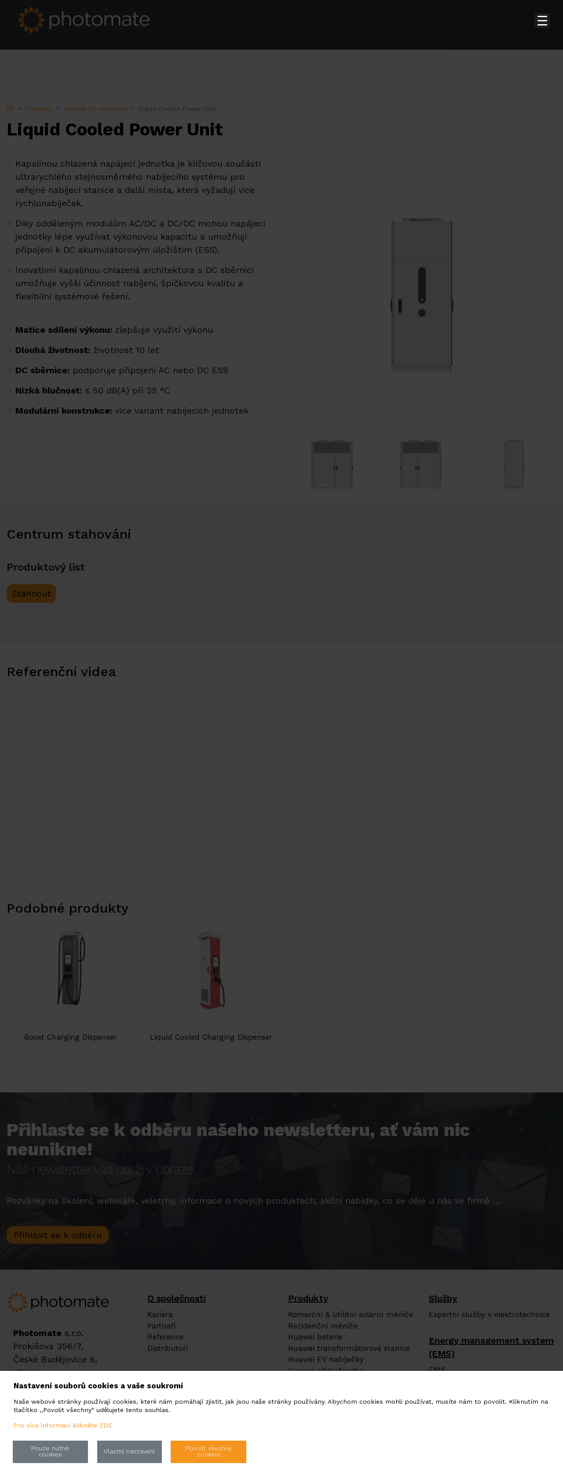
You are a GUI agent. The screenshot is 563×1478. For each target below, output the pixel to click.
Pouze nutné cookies (50, 1451)
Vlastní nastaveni (129, 1451)
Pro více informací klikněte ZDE (63, 1425)
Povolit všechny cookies (209, 1451)
